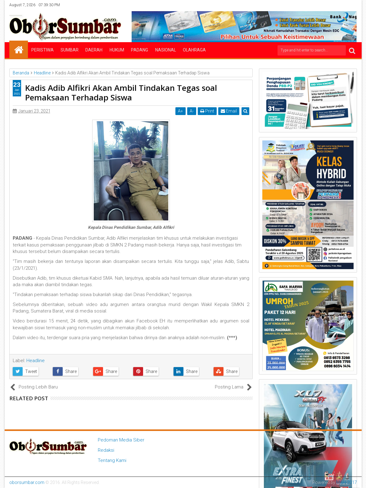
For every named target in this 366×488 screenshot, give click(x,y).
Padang (139, 49)
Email (229, 111)
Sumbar (70, 49)
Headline (35, 360)
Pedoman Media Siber (121, 440)
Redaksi (106, 450)
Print (207, 111)
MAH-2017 (346, 482)
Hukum (117, 49)
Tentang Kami (112, 460)
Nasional (165, 49)
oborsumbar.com (26, 482)
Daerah (93, 49)
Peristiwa (42, 49)
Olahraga (194, 49)
